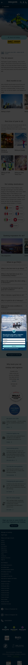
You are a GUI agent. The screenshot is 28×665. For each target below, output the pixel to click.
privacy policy (16, 348)
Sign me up (14, 346)
